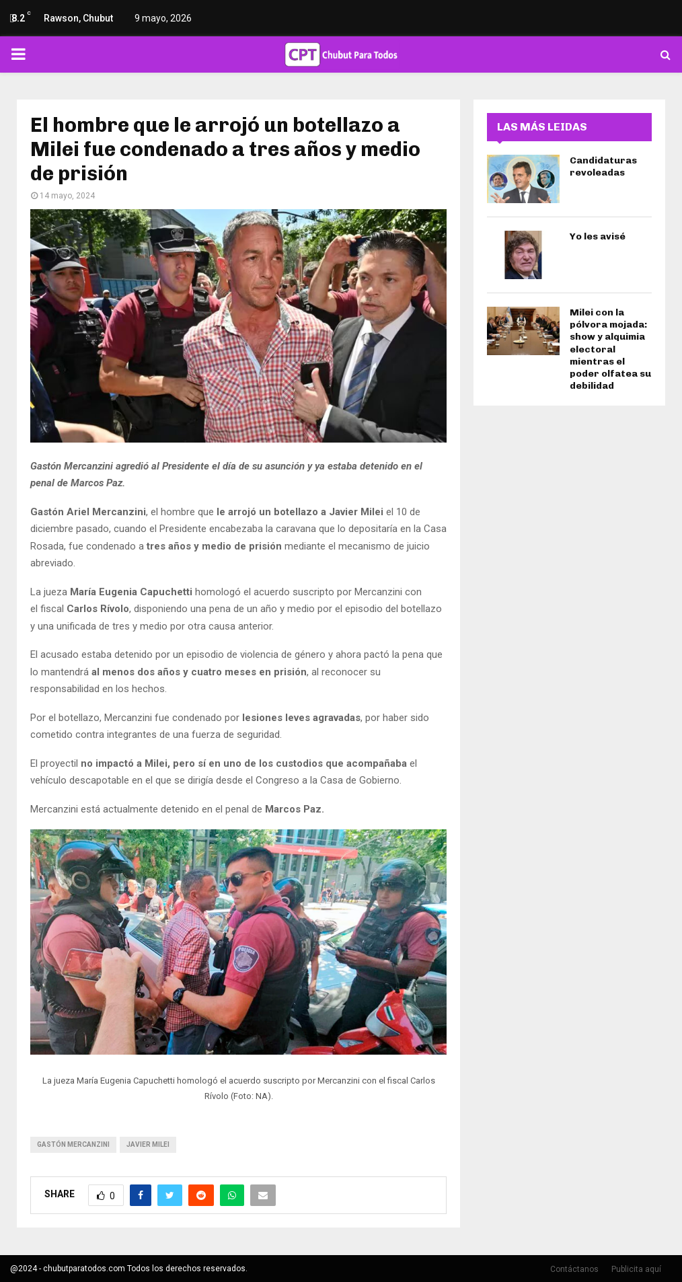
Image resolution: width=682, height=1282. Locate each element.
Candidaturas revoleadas (603, 166)
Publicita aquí (636, 1269)
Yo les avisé (598, 236)
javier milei (147, 1144)
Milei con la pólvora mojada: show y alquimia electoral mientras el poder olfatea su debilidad (610, 349)
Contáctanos (574, 1269)
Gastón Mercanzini (73, 1144)
